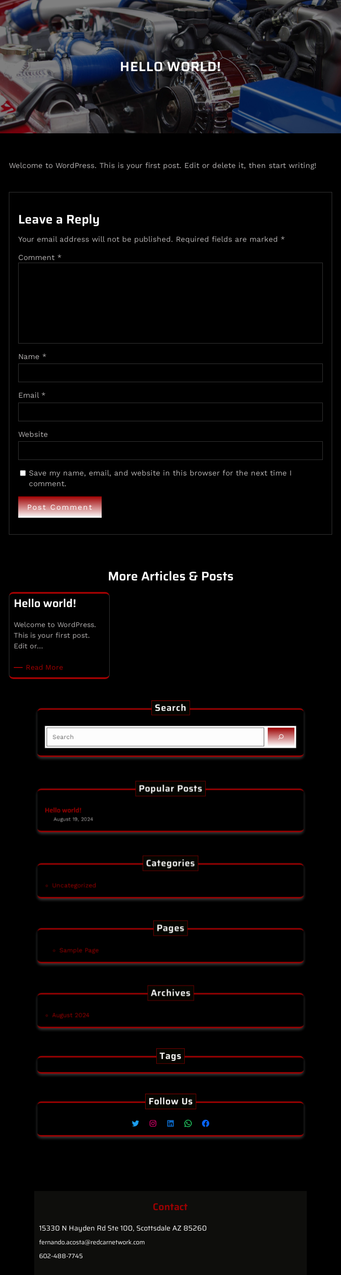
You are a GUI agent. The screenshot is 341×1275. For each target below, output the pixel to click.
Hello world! (101, 810)
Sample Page (111, 948)
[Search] (242, 735)
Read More (46, 667)
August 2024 (106, 1013)
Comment (40, 257)
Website (33, 434)
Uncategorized (108, 883)
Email (32, 395)
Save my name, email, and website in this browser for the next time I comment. (160, 478)
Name (32, 356)
